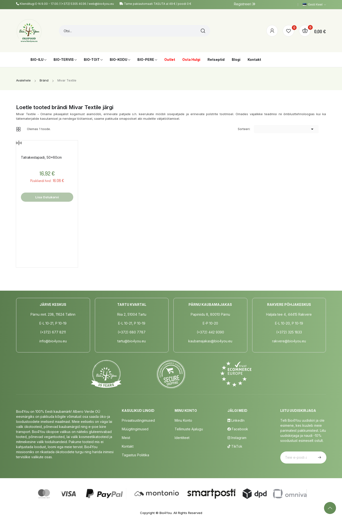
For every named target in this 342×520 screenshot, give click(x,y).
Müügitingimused (135, 429)
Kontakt (128, 446)
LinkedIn (235, 420)
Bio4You (165, 513)
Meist (126, 438)
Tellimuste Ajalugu (189, 429)
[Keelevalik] (314, 4)
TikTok (234, 446)
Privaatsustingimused (138, 420)
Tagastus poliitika (135, 455)
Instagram (236, 438)
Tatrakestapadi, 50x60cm (41, 157)
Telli (318, 457)
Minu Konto (183, 420)
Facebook (237, 429)
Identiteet (182, 438)
